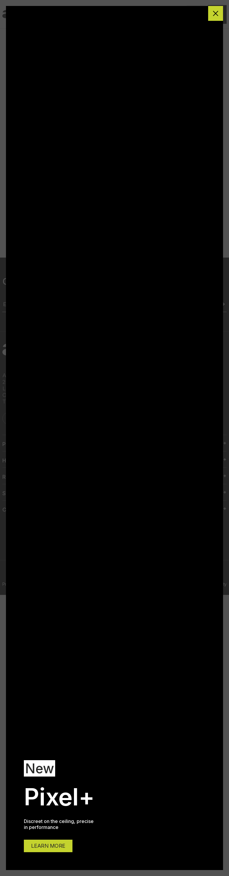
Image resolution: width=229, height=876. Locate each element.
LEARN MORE (48, 846)
